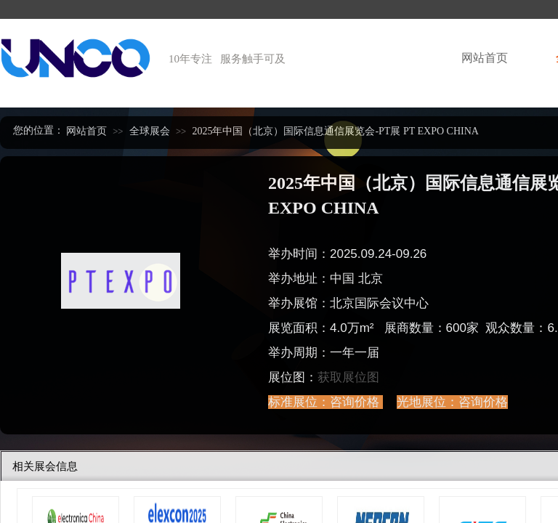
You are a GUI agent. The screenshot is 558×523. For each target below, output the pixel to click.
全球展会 (149, 131)
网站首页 (484, 58)
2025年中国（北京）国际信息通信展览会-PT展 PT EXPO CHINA (335, 131)
